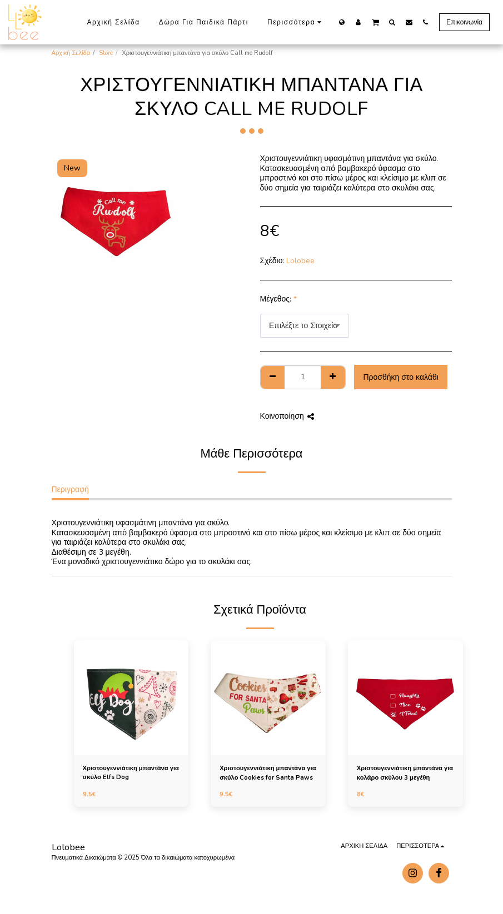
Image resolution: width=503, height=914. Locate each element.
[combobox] (304, 326)
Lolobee (300, 260)
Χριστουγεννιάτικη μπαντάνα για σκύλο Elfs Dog (131, 773)
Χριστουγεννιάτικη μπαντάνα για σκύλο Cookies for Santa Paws (268, 773)
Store (106, 53)
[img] (131, 697)
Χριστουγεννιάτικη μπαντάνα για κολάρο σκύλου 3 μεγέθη (405, 773)
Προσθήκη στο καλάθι (400, 377)
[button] (375, 22)
